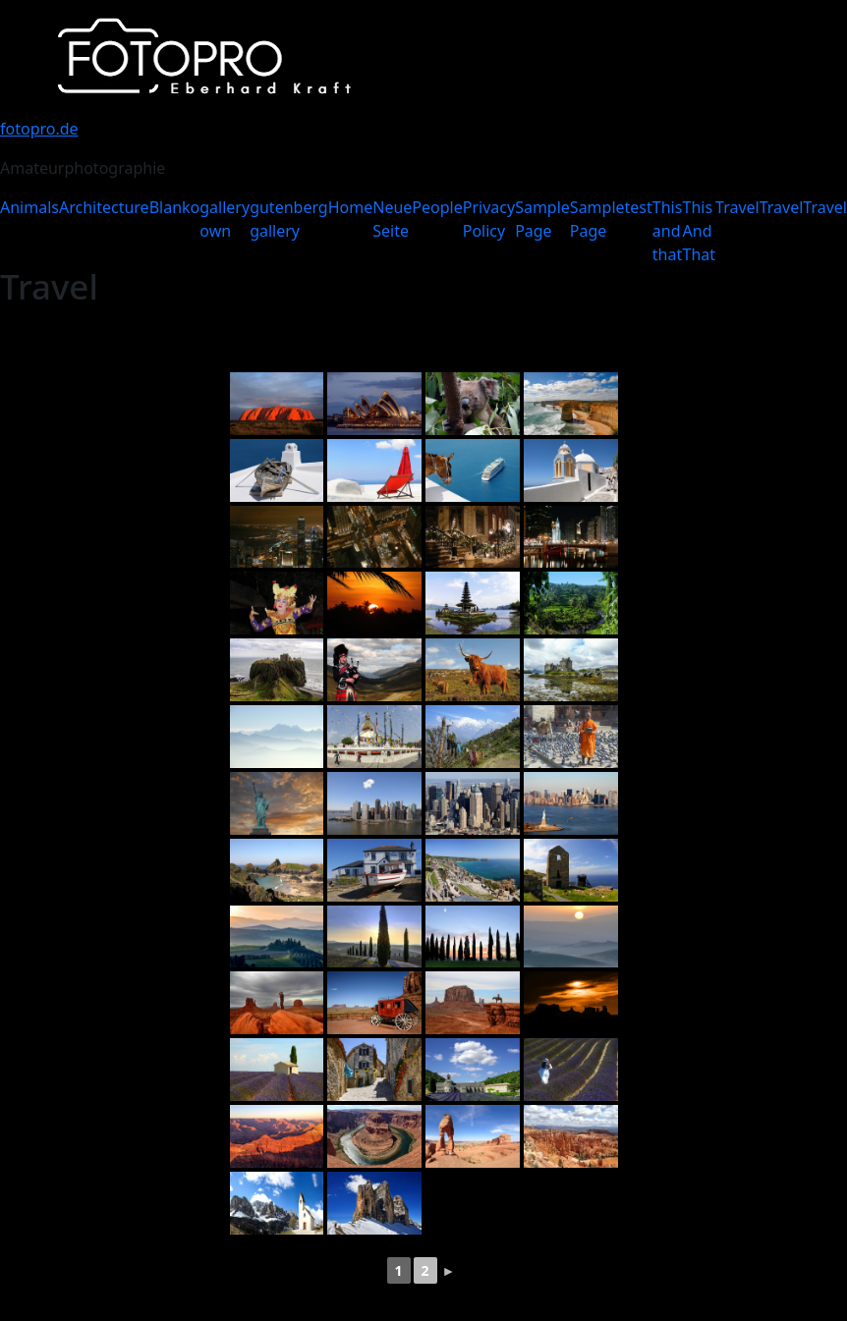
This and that (667, 230)
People (437, 207)
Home (350, 207)
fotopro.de (39, 128)
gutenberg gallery (289, 219)
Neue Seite (392, 219)
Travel (737, 207)
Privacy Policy (489, 219)
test (638, 207)
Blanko (174, 207)
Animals (29, 207)
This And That (699, 230)
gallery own (224, 219)
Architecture (104, 207)
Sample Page (542, 219)
